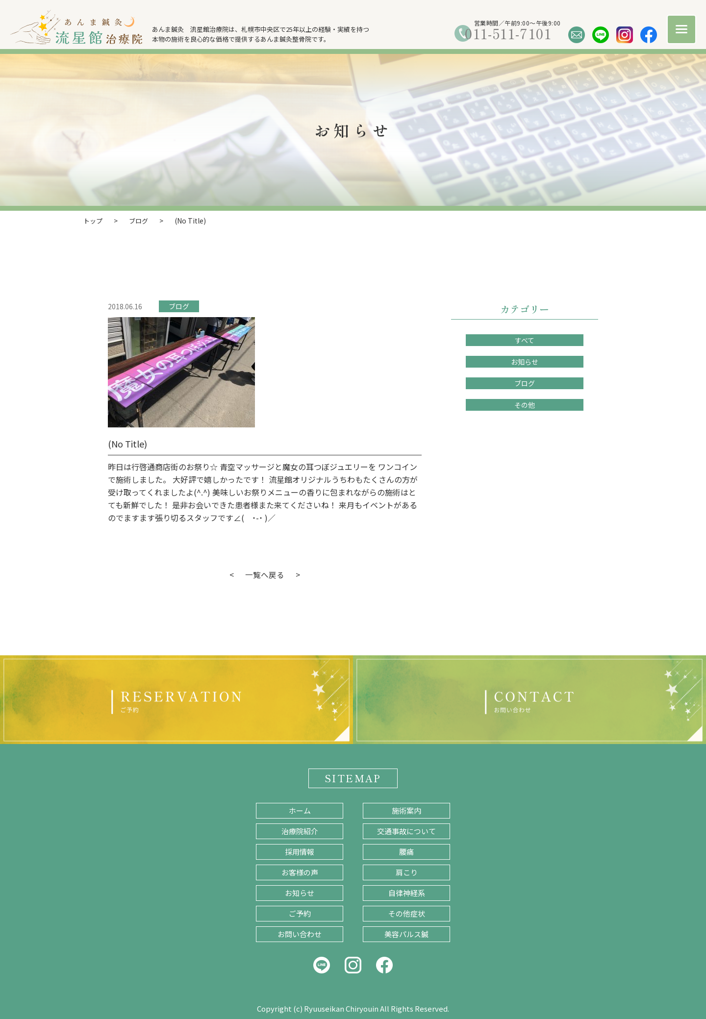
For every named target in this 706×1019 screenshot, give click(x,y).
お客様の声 (299, 872)
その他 (524, 404)
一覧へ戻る (264, 574)
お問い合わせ (299, 933)
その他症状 (406, 913)
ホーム (300, 810)
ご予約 (300, 913)
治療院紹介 (299, 830)
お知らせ (524, 361)
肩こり (407, 872)
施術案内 (406, 810)
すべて (524, 340)
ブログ (179, 306)
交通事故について (406, 830)
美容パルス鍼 (406, 933)
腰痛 (406, 851)
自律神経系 (406, 892)
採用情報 (299, 851)
